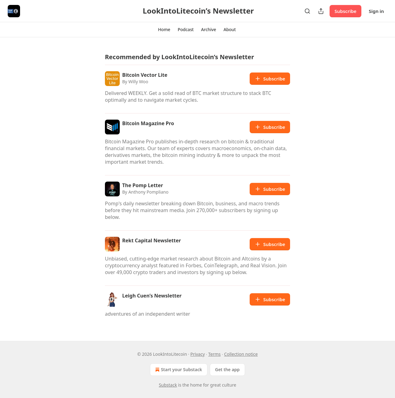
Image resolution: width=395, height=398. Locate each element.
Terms (214, 354)
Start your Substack (178, 369)
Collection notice (241, 354)
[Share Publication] (321, 11)
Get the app (227, 369)
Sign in (376, 11)
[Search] (307, 11)
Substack (168, 385)
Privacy (197, 354)
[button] (164, 29)
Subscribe (345, 11)
